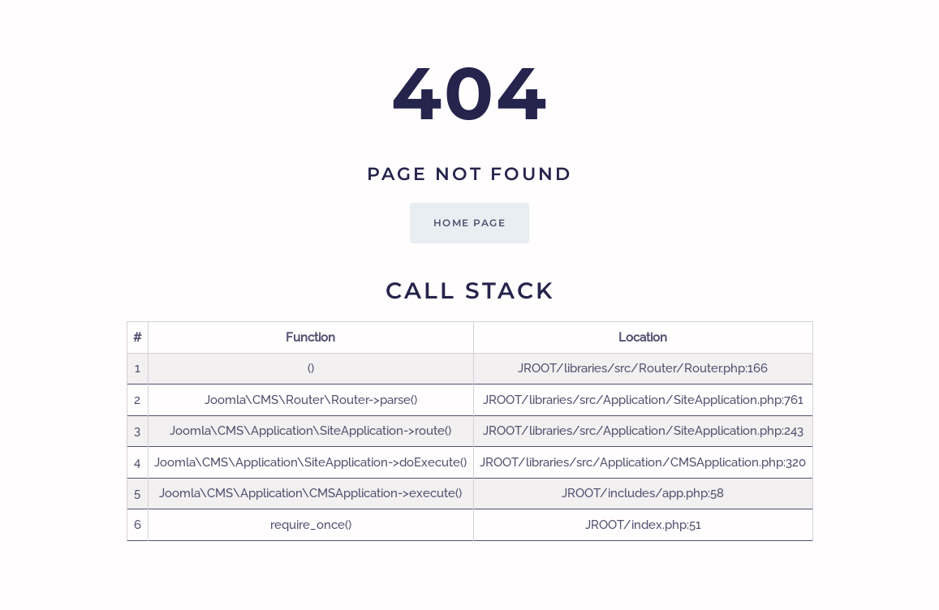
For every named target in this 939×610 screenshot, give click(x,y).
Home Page (469, 223)
